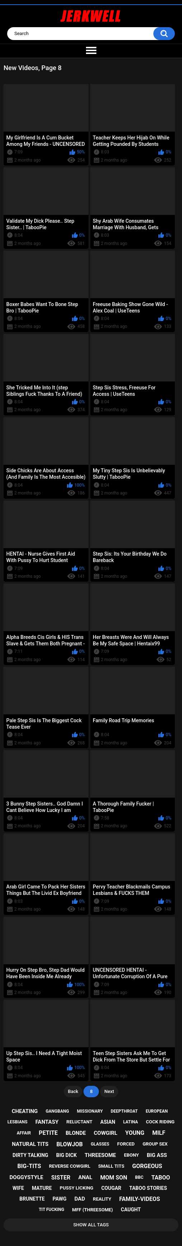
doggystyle (26, 1177)
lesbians (18, 1121)
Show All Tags (91, 1224)
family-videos (139, 1199)
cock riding (160, 1121)
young (134, 1132)
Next (109, 1091)
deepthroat (124, 1111)
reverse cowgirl (69, 1166)
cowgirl (106, 1133)
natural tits (30, 1144)
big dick (66, 1155)
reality (102, 1199)
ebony (131, 1155)
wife (18, 1188)
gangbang (57, 1111)
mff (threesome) (92, 1209)
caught (131, 1209)
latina (130, 1121)
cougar (111, 1188)
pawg (60, 1199)
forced (126, 1144)
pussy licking (77, 1188)
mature (42, 1188)
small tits (111, 1166)
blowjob (69, 1144)
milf (158, 1132)
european (157, 1111)
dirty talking (30, 1155)
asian (107, 1122)
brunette (31, 1199)
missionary (90, 1111)
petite (48, 1132)
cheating (25, 1111)
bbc (139, 1177)
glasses (100, 1144)
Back (73, 1091)
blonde (76, 1133)
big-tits (29, 1166)
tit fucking (51, 1209)
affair (24, 1133)
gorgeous (147, 1166)
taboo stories (148, 1188)
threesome (100, 1155)
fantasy (46, 1122)
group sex (155, 1144)
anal (85, 1177)
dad (80, 1199)
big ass (157, 1155)
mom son (113, 1177)
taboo (160, 1177)
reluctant (79, 1121)
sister (61, 1177)
